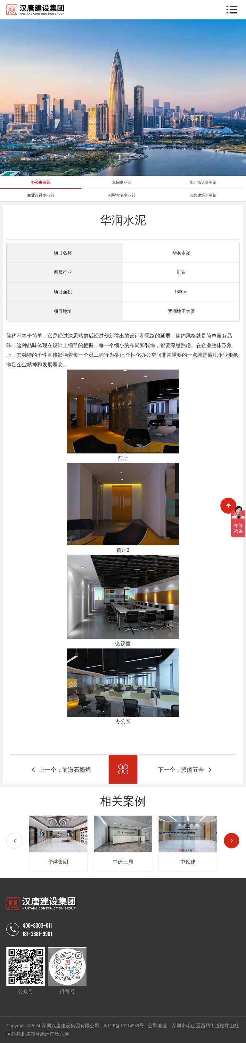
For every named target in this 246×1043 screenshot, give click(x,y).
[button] (232, 841)
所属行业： (65, 272)
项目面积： (65, 291)
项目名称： (65, 252)
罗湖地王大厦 (181, 311)
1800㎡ (181, 291)
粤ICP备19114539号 (124, 1025)
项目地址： (65, 311)
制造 (181, 272)
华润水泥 (181, 252)
